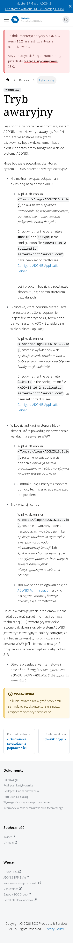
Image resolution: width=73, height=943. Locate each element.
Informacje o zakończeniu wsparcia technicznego (33, 808)
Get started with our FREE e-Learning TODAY (34, 9)
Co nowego (11, 780)
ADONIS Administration (34, 590)
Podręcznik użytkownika (18, 785)
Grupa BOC (12, 872)
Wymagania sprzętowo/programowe (26, 802)
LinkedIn (10, 842)
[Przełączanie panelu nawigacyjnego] (6, 20)
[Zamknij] (70, 6)
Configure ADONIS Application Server (39, 268)
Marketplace (13, 889)
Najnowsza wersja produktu (22, 883)
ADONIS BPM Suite (16, 877)
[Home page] (8, 80)
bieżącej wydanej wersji (41, 61)
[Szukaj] (65, 19)
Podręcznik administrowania (21, 791)
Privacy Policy (54, 929)
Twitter (9, 837)
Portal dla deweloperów (20, 900)
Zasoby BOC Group (17, 894)
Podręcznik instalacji (16, 797)
